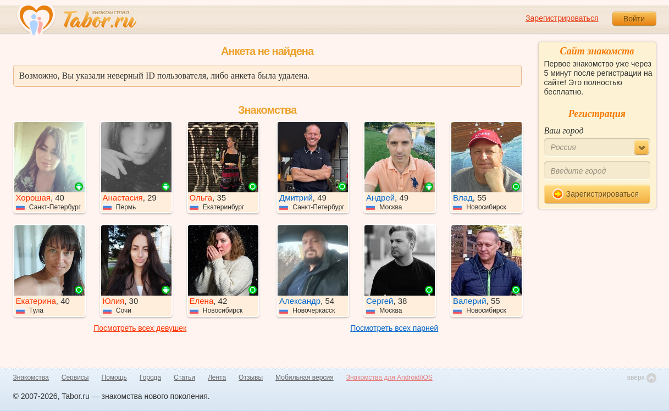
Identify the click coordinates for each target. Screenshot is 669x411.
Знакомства (31, 377)
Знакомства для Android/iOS (389, 377)
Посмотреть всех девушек (139, 328)
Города (150, 377)
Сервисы (75, 377)
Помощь (114, 377)
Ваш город (564, 130)
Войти (634, 18)
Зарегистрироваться (562, 18)
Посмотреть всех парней (394, 328)
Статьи (184, 377)
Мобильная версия (304, 377)
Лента (217, 377)
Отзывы (251, 377)
